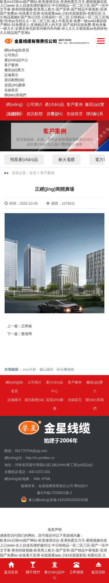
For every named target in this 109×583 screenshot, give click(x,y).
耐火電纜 (66, 159)
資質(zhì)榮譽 (14, 85)
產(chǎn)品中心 (16, 60)
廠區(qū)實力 (14, 70)
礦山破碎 (46, 369)
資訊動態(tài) (14, 80)
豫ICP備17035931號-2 (54, 493)
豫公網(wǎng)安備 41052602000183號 (54, 499)
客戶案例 (11, 65)
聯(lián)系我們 (15, 95)
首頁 (32, 173)
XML (36, 479)
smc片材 (29, 369)
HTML (46, 479)
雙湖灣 (26, 334)
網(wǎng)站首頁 (16, 50)
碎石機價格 (65, 369)
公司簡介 (11, 55)
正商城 (26, 326)
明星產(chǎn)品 (24, 159)
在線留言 (11, 90)
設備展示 (11, 75)
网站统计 (81, 486)
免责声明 (55, 530)
